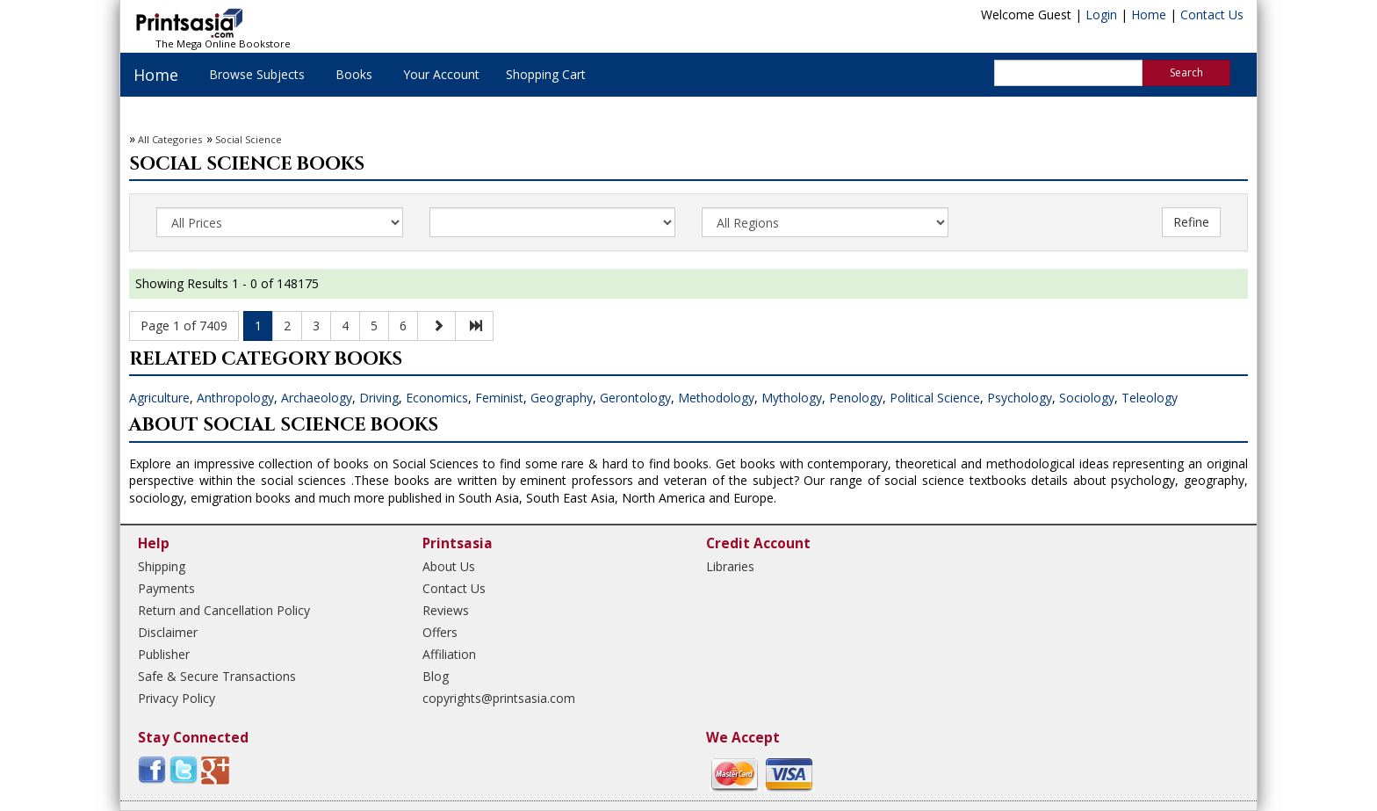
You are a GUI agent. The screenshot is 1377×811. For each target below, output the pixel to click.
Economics (437, 397)
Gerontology (635, 397)
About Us (448, 566)
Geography (561, 397)
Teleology (1149, 397)
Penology (856, 397)
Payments (166, 588)
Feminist (499, 397)
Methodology (716, 397)
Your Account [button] (441, 74)
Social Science (248, 139)
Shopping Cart (546, 74)
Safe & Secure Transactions (217, 676)
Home (1148, 14)
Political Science (935, 397)
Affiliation (449, 654)
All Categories (170, 139)
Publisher (164, 654)
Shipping (161, 566)
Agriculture (159, 397)
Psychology (1019, 397)
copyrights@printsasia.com (498, 698)
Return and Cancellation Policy (224, 610)
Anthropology (235, 397)
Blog (435, 676)
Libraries (730, 566)
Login (1101, 14)
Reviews (445, 610)
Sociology (1086, 397)
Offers (440, 632)
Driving (379, 397)
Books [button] (353, 74)
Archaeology (316, 397)
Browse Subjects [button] (257, 74)
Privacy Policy (176, 698)
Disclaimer (168, 632)
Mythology (791, 397)
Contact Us (1212, 14)
